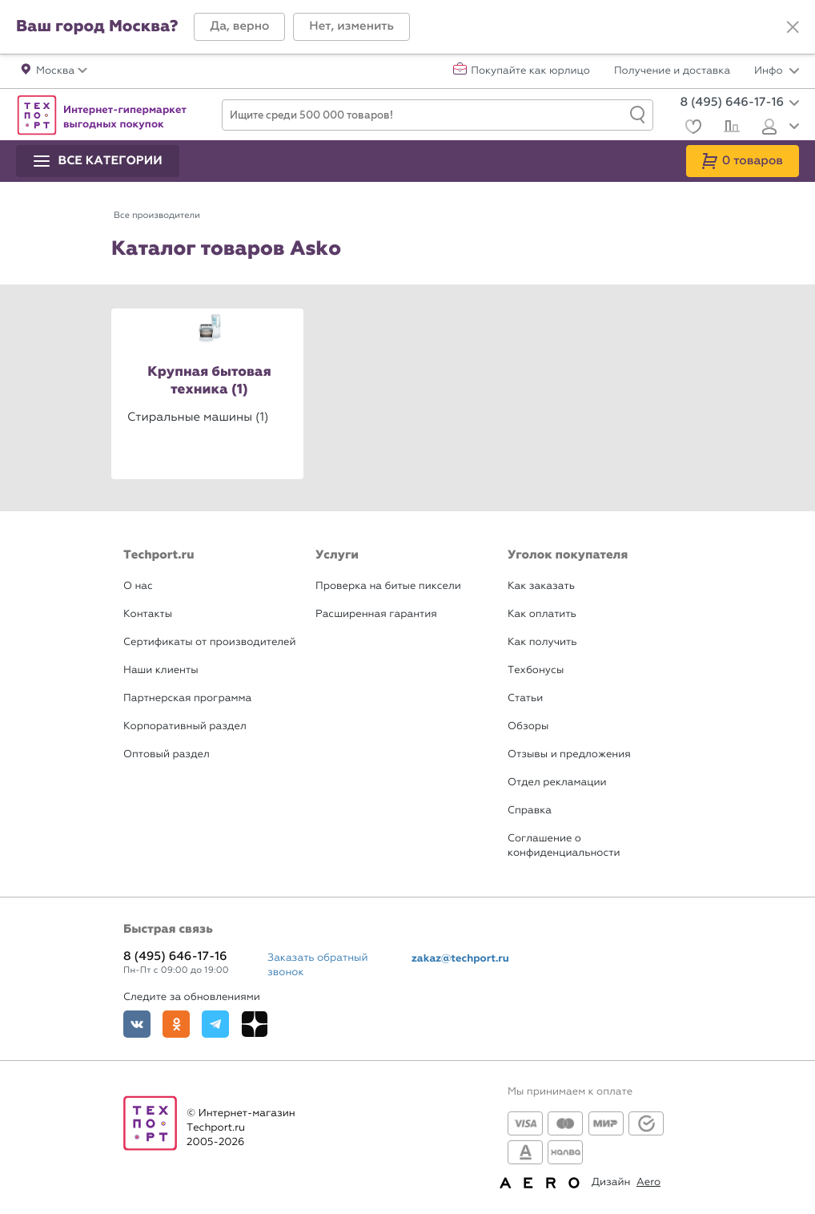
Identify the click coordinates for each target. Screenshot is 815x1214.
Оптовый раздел (166, 754)
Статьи (525, 698)
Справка (530, 811)
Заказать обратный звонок (317, 965)
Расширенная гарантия (376, 614)
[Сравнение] (730, 128)
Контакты (147, 614)
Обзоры (528, 726)
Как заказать (541, 586)
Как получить (542, 642)
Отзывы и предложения (569, 754)
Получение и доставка (672, 71)
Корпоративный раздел (185, 726)
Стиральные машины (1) (197, 416)
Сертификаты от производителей (209, 642)
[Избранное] (691, 128)
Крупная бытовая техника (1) (209, 381)
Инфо (776, 71)
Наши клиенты (161, 670)
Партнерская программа (187, 698)
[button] (239, 27)
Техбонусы (536, 670)
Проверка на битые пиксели (388, 586)
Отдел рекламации (557, 782)
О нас (138, 586)
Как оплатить (542, 614)
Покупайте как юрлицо (530, 71)
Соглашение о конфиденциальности (564, 846)
